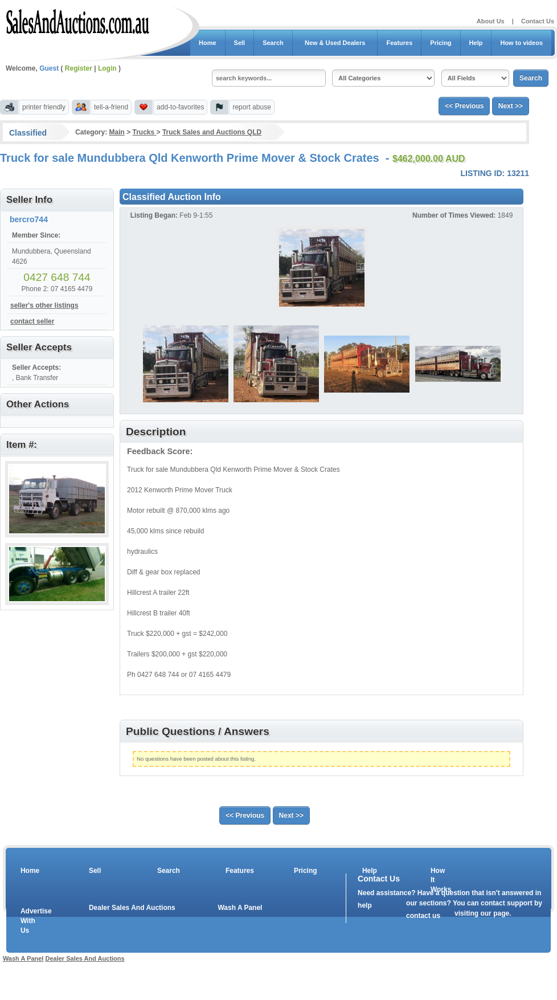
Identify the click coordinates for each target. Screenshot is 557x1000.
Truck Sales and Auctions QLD (211, 132)
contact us (423, 916)
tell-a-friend (111, 107)
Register (78, 68)
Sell (239, 42)
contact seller (32, 321)
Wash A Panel (240, 908)
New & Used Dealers (335, 42)
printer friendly (43, 107)
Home (207, 42)
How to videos (521, 42)
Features (399, 42)
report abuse (251, 107)
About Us (491, 21)
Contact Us (537, 21)
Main (116, 132)
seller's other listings (44, 305)
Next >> (510, 106)
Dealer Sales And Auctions (132, 908)
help (365, 905)
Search (273, 42)
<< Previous (464, 106)
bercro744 (29, 219)
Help (476, 42)
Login (107, 68)
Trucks (145, 132)
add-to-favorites (180, 107)
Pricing (440, 42)
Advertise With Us (29, 920)
